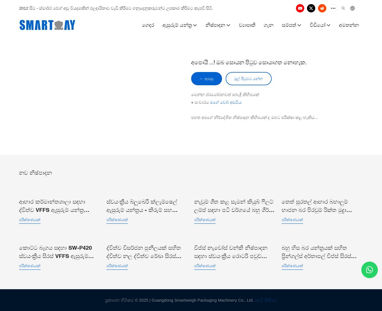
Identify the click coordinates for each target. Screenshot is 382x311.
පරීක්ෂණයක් (30, 219)
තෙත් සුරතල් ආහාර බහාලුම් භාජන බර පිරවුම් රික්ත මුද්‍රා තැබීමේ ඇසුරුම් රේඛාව (315, 206)
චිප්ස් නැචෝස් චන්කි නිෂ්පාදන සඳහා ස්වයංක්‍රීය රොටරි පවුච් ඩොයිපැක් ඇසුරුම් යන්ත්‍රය (230, 252)
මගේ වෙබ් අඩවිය (226, 102)
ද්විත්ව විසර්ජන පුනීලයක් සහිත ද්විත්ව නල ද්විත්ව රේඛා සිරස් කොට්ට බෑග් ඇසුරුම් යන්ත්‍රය (143, 252)
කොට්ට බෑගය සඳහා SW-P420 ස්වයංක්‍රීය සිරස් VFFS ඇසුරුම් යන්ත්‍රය (55, 252)
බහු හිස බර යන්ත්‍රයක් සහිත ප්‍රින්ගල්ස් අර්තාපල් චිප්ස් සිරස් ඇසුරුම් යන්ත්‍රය (316, 252)
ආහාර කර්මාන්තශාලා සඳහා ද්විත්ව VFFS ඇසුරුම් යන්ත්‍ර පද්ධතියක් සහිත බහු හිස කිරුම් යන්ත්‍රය (56, 206)
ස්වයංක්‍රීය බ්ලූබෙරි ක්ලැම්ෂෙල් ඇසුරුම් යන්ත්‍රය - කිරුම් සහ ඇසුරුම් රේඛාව (141, 206)
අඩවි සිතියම (266, 299)
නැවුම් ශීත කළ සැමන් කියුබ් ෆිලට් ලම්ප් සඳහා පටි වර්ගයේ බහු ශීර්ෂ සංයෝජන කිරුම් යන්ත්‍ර (233, 206)
